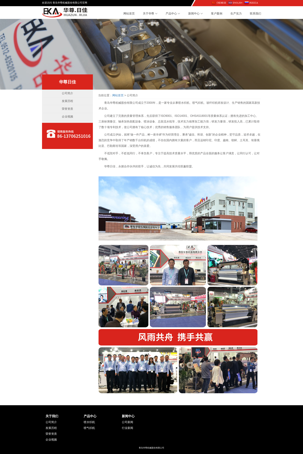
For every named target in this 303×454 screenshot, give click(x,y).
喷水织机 (89, 422)
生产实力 (236, 13)
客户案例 (216, 13)
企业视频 (67, 116)
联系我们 (255, 13)
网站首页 (129, 13)
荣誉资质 (67, 108)
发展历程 (67, 100)
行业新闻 (127, 427)
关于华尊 (150, 13)
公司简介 (67, 93)
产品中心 (173, 13)
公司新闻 (127, 422)
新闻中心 (195, 13)
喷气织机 (89, 427)
